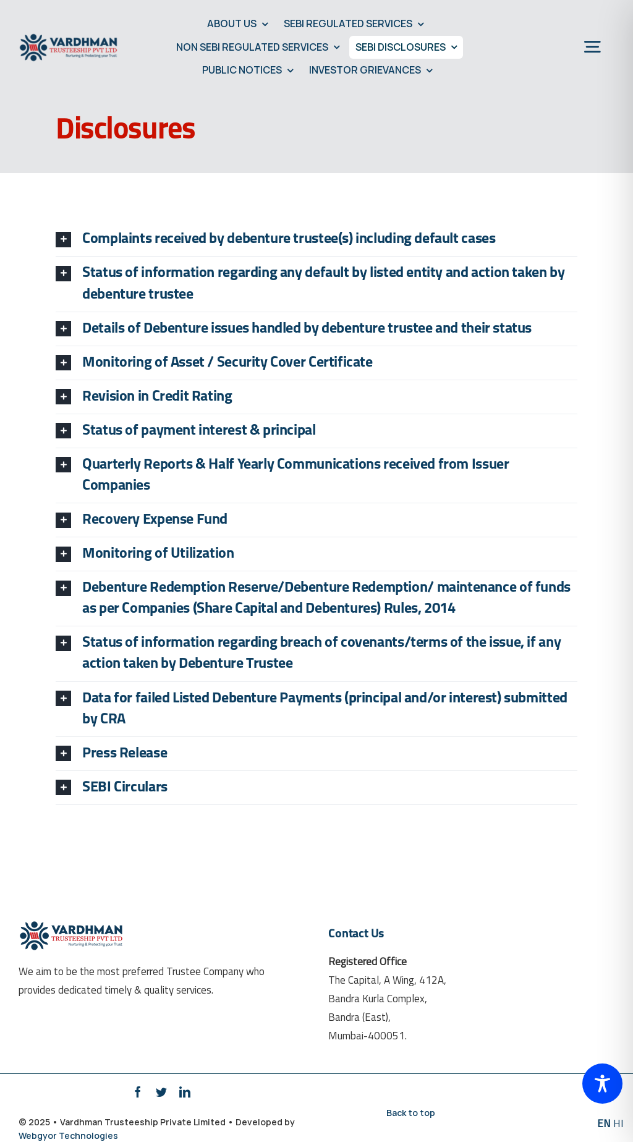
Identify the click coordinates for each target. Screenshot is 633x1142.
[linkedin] (184, 1091)
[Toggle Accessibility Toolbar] (602, 1083)
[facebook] (137, 1091)
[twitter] (161, 1091)
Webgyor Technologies (68, 1135)
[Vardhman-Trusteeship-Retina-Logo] (69, 37)
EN (604, 1124)
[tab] (316, 239)
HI (618, 1124)
